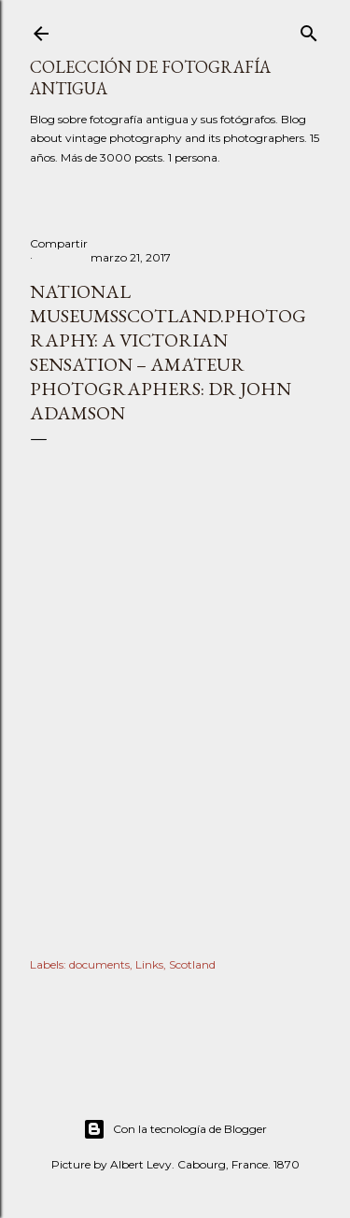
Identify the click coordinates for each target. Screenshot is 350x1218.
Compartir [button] (59, 243)
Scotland (192, 964)
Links (149, 964)
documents (99, 964)
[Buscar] (309, 29)
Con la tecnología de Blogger (175, 1129)
